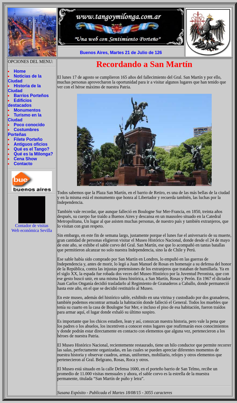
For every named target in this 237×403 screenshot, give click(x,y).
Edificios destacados (20, 103)
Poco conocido (29, 124)
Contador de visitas (31, 225)
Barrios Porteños (31, 95)
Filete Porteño (28, 139)
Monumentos (27, 110)
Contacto (23, 163)
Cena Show (25, 158)
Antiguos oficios (30, 144)
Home (20, 71)
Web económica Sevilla (31, 230)
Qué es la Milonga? (33, 154)
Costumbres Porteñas (23, 132)
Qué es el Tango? (31, 149)
